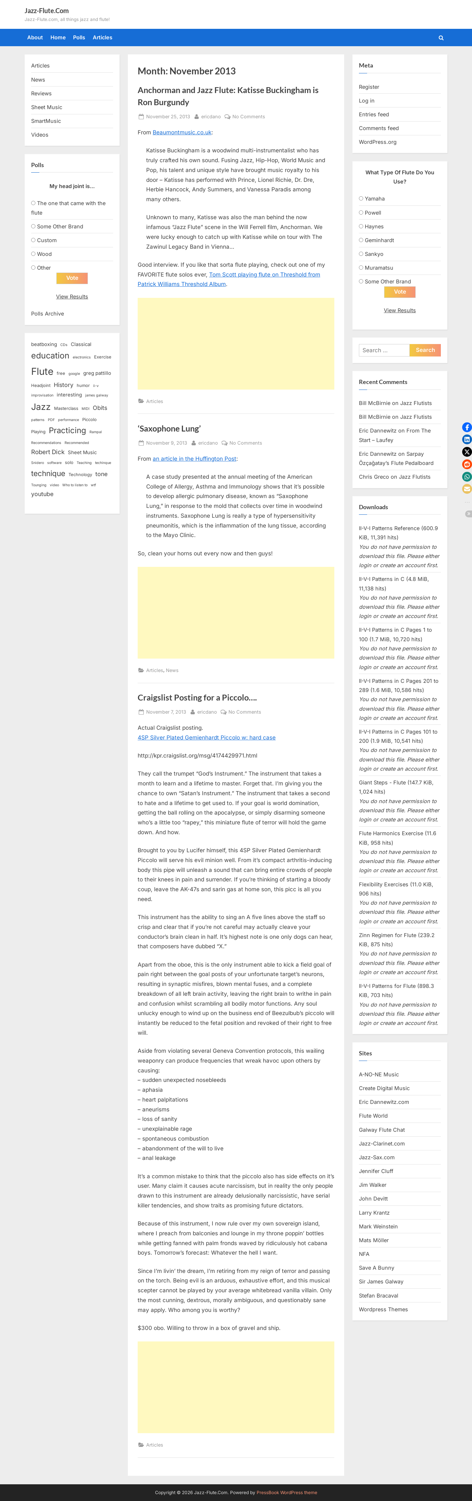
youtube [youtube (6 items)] (42, 494)
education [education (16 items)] (50, 355)
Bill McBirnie (374, 403)
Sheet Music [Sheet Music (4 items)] (82, 452)
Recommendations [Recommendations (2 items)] (46, 443)
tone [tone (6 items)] (101, 474)
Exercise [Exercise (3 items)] (102, 356)
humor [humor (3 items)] (83, 385)
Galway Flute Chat (382, 1129)
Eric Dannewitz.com (384, 1102)
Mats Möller (374, 1240)
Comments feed (379, 128)
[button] (467, 427)
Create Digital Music (384, 1088)
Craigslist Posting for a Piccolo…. (197, 697)
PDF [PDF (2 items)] (51, 420)
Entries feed (374, 114)
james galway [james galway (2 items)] (96, 395)
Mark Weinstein (378, 1226)
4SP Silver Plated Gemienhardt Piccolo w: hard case (207, 737)
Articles (102, 37)
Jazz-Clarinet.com (382, 1143)
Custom (47, 240)
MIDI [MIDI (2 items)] (85, 409)
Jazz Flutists (416, 403)
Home (58, 37)
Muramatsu (379, 267)
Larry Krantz (374, 1212)
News (172, 670)
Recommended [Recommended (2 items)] (77, 443)
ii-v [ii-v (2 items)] (96, 386)
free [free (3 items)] (61, 373)
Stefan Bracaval (378, 1295)
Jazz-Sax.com (377, 1157)
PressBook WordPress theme (287, 1492)
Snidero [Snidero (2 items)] (37, 463)
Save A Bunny (376, 1267)
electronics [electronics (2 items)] (82, 357)
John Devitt (373, 1198)
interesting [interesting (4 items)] (69, 395)
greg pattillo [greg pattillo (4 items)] (97, 373)
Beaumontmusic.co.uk (182, 132)
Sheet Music (46, 107)
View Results (72, 296)
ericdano (211, 115)
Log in (367, 100)
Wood (44, 254)
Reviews (41, 93)
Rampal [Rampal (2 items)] (95, 432)
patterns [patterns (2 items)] (38, 420)
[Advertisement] (236, 344)
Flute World (373, 1115)
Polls (79, 37)
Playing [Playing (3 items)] (38, 431)
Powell (373, 212)
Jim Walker (372, 1185)
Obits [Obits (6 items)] (100, 407)
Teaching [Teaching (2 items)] (84, 463)
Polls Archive (47, 313)
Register (369, 87)
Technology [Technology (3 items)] (80, 474)
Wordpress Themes (383, 1309)
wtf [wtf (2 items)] (93, 485)
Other (44, 267)
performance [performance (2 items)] (68, 420)
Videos (40, 134)
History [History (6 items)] (63, 384)
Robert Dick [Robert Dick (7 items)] (48, 452)
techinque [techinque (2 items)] (103, 463)
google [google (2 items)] (74, 374)
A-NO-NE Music (379, 1074)
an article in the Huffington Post (194, 458)
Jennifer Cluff (376, 1171)
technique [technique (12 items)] (48, 473)
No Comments (248, 116)
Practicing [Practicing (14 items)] (67, 430)
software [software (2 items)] (54, 463)
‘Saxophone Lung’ (169, 428)
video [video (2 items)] (54, 485)
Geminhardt (379, 240)
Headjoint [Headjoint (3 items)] (40, 385)
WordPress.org (378, 142)
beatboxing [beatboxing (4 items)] (44, 344)
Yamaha (375, 198)
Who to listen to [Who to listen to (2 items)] (75, 485)
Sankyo (374, 254)
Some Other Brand (60, 226)
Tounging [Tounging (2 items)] (39, 485)
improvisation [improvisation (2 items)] (42, 395)
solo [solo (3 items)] (69, 462)
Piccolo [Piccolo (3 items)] (89, 419)
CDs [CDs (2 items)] (64, 345)
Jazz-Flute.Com (47, 10)
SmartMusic (46, 121)
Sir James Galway (381, 1281)
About (35, 37)
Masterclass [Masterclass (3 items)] (66, 408)
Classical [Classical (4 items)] (81, 344)
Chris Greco (374, 476)
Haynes (374, 226)
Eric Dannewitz (378, 431)
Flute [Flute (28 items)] (42, 371)
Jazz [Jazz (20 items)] (41, 406)
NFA (364, 1254)
